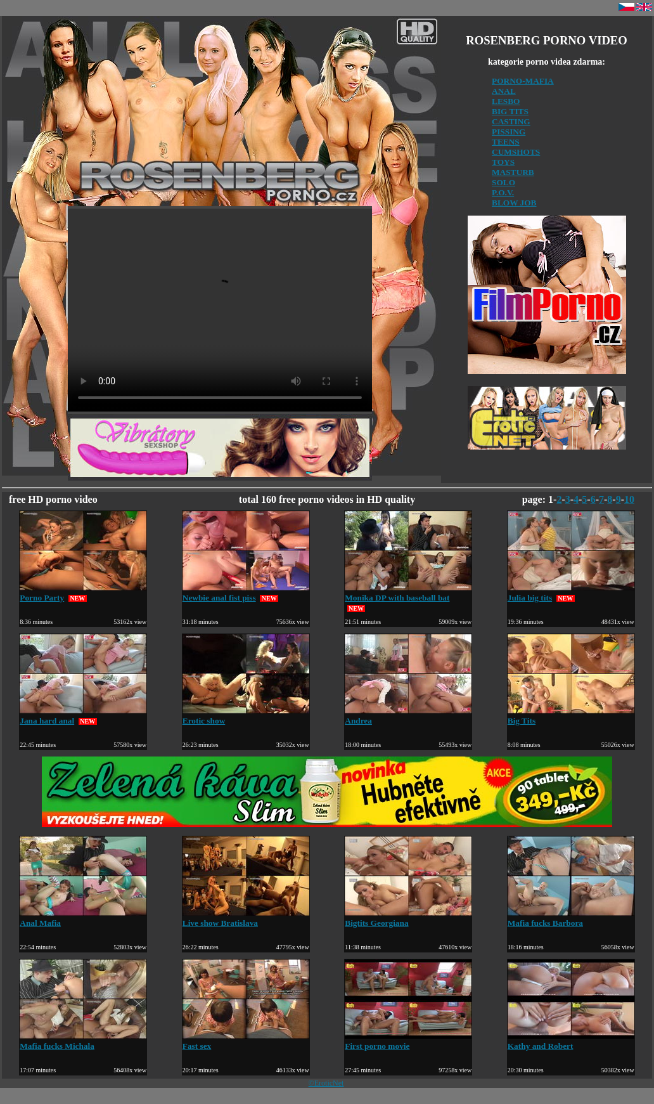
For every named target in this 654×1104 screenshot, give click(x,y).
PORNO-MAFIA (523, 81)
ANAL (504, 91)
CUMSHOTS (516, 152)
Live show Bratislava (246, 918)
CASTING (511, 121)
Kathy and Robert (571, 1041)
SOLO (503, 182)
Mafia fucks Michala (83, 1041)
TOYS (503, 162)
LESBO (506, 101)
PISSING (508, 131)
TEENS (506, 141)
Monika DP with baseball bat (408, 592)
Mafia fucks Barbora (571, 918)
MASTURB (513, 172)
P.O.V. (503, 192)
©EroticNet (326, 1083)
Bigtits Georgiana (408, 918)
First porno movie (408, 1041)
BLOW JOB (514, 202)
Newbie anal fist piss (246, 592)
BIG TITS (510, 111)
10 (629, 499)
